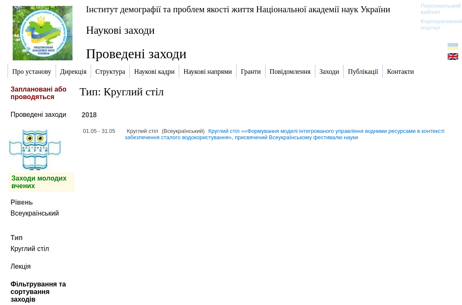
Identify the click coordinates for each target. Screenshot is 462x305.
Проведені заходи (38, 114)
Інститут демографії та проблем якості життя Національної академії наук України (238, 9)
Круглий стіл (30, 248)
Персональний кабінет (436, 9)
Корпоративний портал (436, 24)
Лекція (21, 266)
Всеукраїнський (35, 213)
